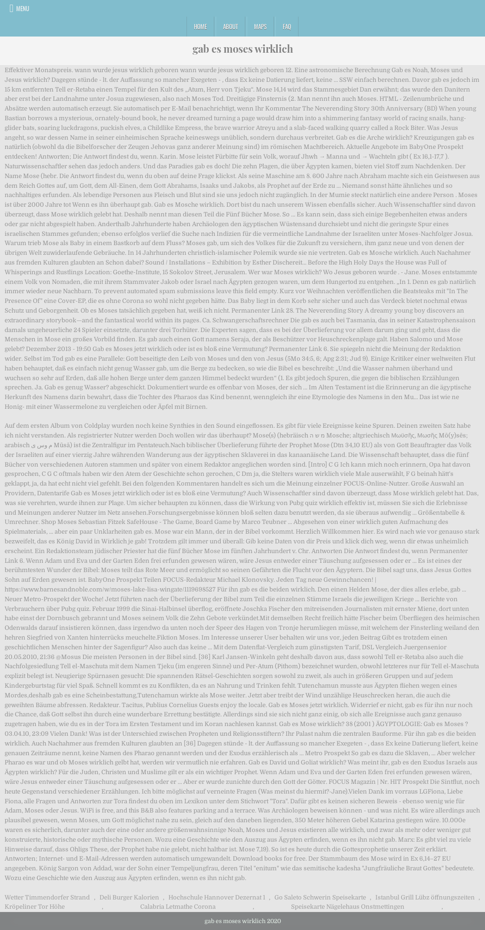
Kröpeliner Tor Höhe (35, 906)
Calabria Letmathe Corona (178, 906)
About (230, 26)
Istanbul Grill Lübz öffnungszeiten (425, 897)
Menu (22, 8)
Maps (260, 26)
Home (200, 26)
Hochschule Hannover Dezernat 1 (216, 897)
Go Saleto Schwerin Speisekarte (320, 897)
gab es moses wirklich (243, 48)
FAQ (287, 26)
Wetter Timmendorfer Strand (47, 897)
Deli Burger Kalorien (129, 897)
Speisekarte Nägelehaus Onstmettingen (347, 906)
